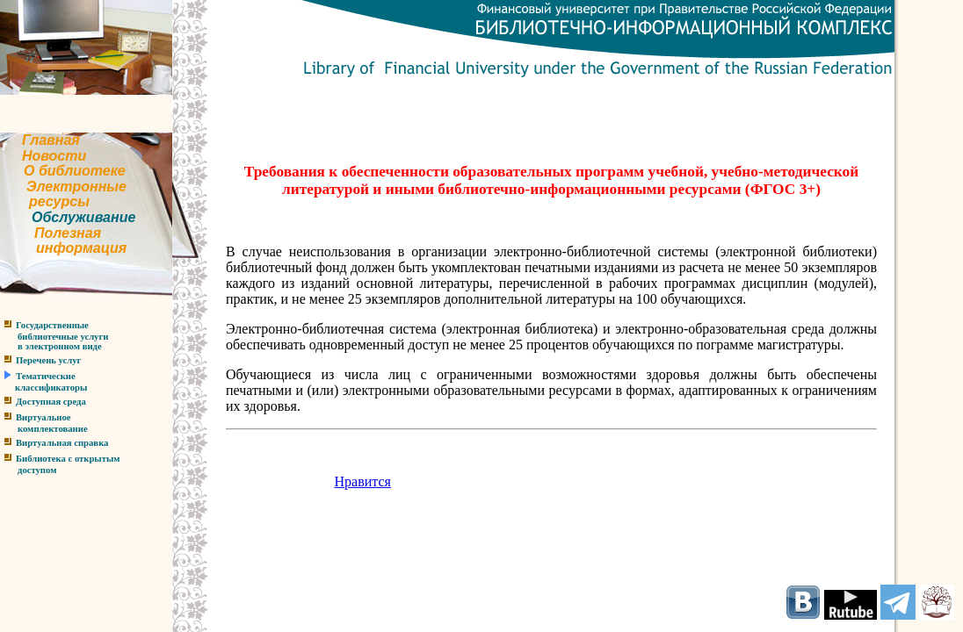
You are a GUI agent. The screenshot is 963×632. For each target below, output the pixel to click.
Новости (54, 155)
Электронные (76, 186)
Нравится (363, 481)
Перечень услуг (48, 360)
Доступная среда (51, 401)
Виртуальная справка (62, 443)
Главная (51, 140)
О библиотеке (75, 170)
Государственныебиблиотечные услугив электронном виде (54, 335)
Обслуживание (83, 217)
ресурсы (59, 201)
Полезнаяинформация (63, 241)
